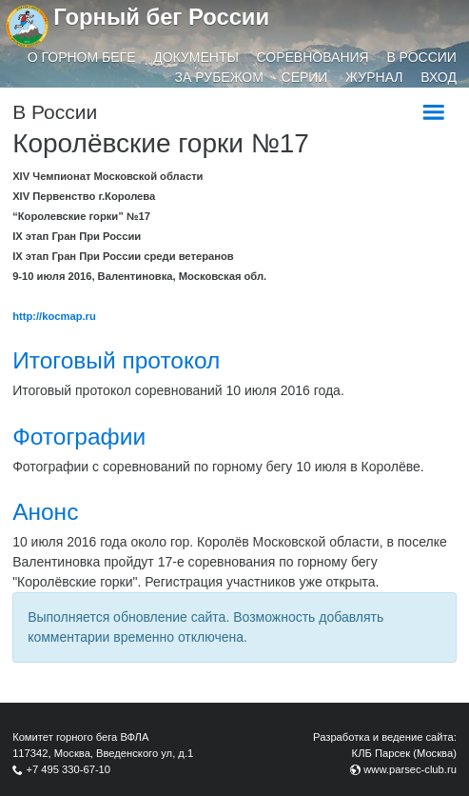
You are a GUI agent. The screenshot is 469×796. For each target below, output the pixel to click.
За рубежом (219, 77)
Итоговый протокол (116, 360)
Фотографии (79, 436)
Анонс (45, 512)
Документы (196, 57)
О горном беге (82, 57)
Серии (305, 77)
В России (421, 57)
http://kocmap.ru (54, 316)
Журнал (373, 77)
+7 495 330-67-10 (68, 769)
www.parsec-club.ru (410, 769)
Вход (438, 77)
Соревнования (313, 57)
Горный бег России (161, 17)
